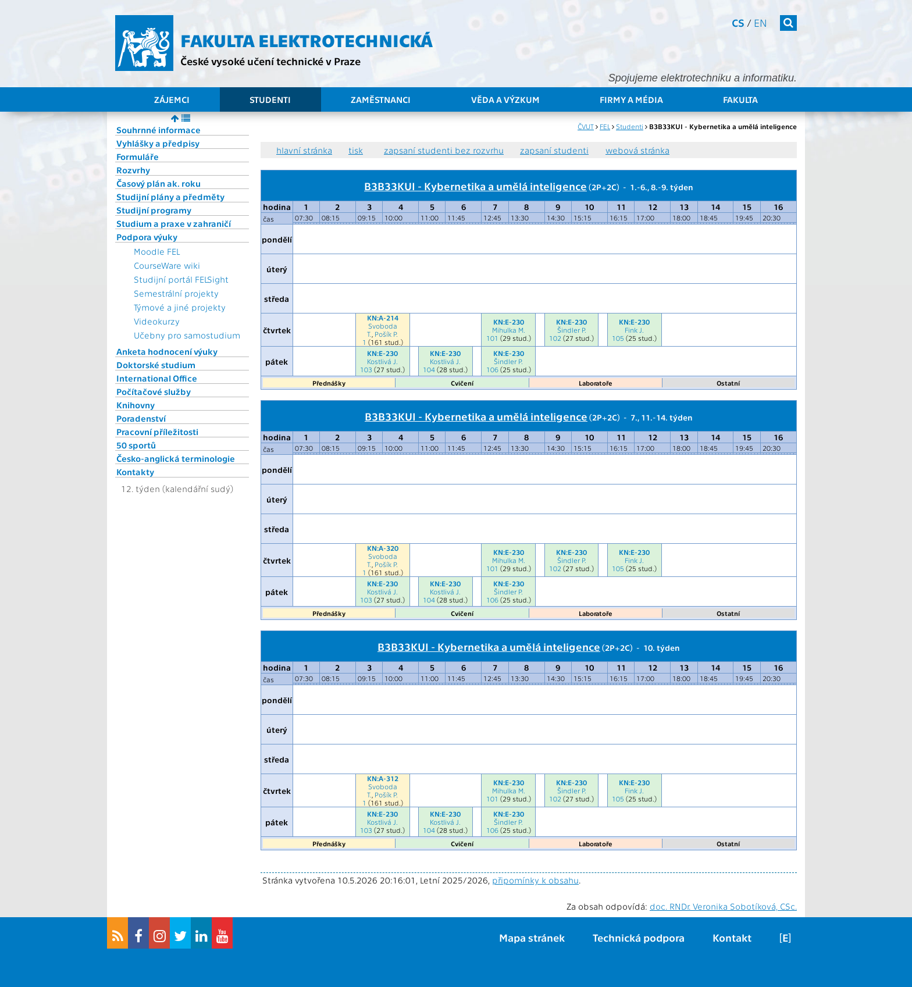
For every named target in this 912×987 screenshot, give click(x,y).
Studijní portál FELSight (181, 279)
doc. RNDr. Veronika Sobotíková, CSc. (723, 906)
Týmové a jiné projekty (180, 307)
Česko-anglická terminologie (175, 458)
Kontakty (135, 471)
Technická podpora (639, 937)
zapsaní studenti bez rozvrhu (444, 150)
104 (429, 369)
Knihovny (135, 405)
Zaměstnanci (381, 99)
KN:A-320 (382, 548)
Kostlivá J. (382, 361)
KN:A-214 (382, 317)
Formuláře (137, 156)
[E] (785, 937)
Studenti (270, 99)
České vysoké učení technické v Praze (270, 61)
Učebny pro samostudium (187, 335)
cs (738, 22)
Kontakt (731, 937)
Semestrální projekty (176, 293)
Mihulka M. (508, 330)
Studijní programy (153, 210)
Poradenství (141, 418)
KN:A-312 (382, 778)
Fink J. (634, 330)
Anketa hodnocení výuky (167, 351)
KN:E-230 (508, 322)
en (760, 22)
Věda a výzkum (505, 99)
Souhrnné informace (158, 129)
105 (618, 338)
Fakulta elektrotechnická (306, 39)
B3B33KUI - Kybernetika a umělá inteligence (475, 185)
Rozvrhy (133, 170)
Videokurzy (157, 321)
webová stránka (637, 150)
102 (555, 338)
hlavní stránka (304, 150)
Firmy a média (631, 99)
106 (492, 369)
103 (366, 369)
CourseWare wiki (167, 265)
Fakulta (740, 99)
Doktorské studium (155, 364)
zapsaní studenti (554, 150)
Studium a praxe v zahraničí (173, 223)
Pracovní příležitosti (157, 431)
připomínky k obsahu (535, 880)
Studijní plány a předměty (170, 196)
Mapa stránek (532, 937)
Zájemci (172, 99)
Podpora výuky (146, 236)
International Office (156, 378)
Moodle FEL (157, 251)
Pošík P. (386, 334)
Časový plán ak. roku (158, 183)
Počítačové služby (153, 391)
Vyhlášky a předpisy (158, 143)
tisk (355, 150)
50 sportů (136, 445)
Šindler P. (571, 330)
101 (492, 338)
